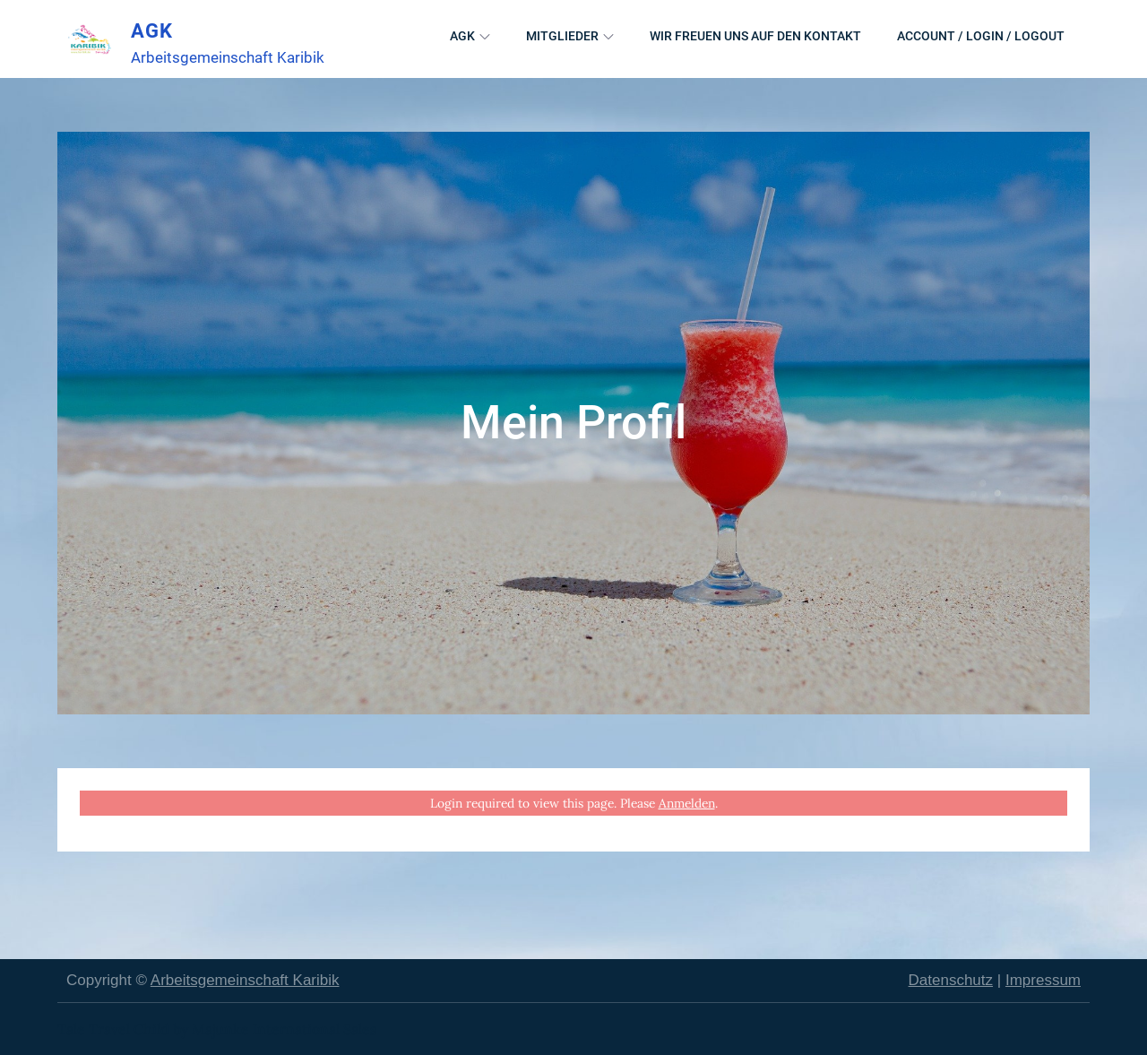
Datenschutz (951, 980)
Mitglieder (570, 36)
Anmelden (687, 803)
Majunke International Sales (284, 1029)
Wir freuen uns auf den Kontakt (755, 36)
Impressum (1043, 980)
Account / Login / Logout (981, 36)
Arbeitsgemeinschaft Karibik (245, 980)
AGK (152, 31)
